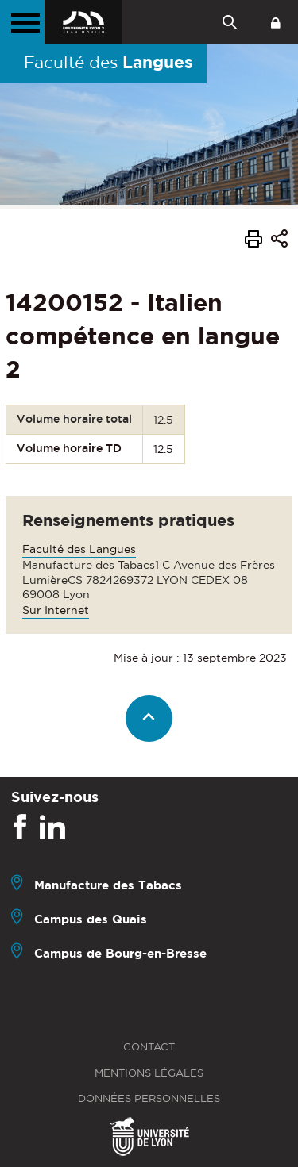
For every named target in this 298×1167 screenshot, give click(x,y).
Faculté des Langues (79, 549)
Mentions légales (149, 1073)
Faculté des (108, 61)
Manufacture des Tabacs (108, 885)
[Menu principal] (22, 22)
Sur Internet (55, 610)
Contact (149, 1047)
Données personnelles (149, 1098)
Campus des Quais (90, 919)
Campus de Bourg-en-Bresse (120, 953)
